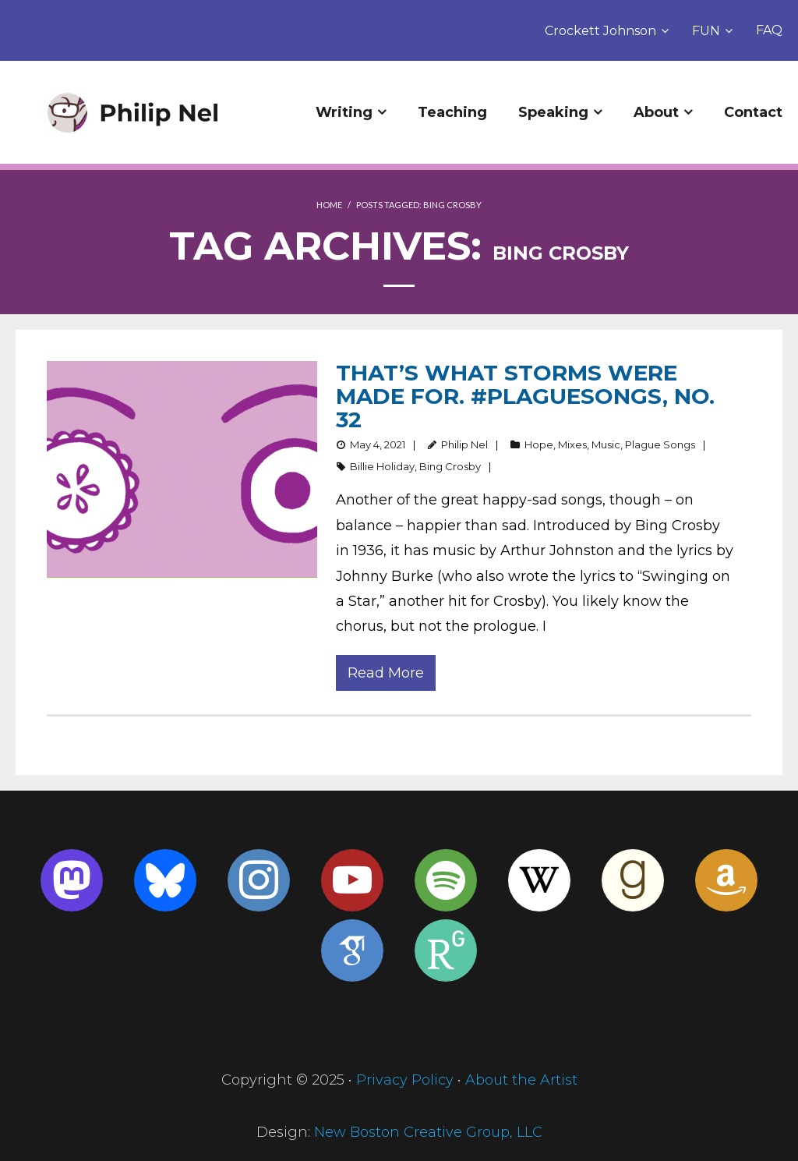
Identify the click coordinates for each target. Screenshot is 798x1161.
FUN (706, 30)
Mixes (572, 444)
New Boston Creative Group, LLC (428, 1132)
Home (329, 205)
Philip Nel (464, 444)
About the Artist (521, 1079)
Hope (538, 444)
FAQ (769, 30)
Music (605, 444)
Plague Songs (660, 444)
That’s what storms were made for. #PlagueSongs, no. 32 (525, 396)
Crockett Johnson (600, 30)
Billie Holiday (382, 466)
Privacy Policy (405, 1079)
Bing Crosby (450, 466)
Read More (386, 672)
